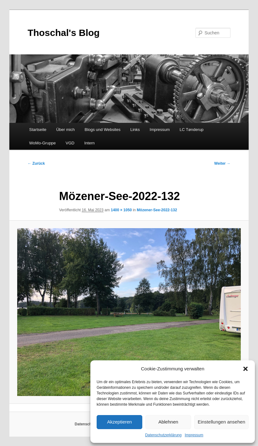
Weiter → (222, 163)
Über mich (65, 129)
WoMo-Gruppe (42, 143)
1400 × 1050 (121, 210)
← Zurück (36, 163)
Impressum (194, 435)
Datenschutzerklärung (163, 435)
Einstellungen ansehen (221, 421)
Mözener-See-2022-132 (157, 210)
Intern (89, 143)
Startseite (37, 129)
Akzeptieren (119, 421)
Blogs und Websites (102, 129)
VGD (70, 143)
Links (135, 129)
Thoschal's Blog (64, 33)
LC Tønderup (191, 129)
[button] (245, 369)
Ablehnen (168, 421)
